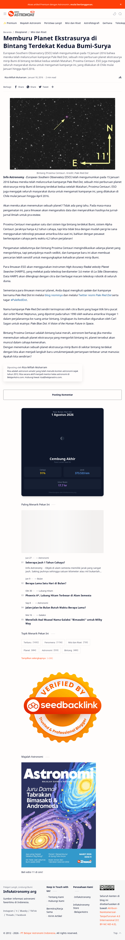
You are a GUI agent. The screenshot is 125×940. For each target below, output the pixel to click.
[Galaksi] (42, 615)
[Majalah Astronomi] (30, 23)
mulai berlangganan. (81, 4)
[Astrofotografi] (91, 23)
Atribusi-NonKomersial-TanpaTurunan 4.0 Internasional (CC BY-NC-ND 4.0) (110, 916)
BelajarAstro (81, 911)
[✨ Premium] (10, 23)
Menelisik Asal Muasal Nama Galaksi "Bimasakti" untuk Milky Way (63, 621)
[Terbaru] (31, 642)
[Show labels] (37, 658)
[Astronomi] (43, 557)
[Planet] (29, 650)
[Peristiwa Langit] (53, 23)
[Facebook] (21, 915)
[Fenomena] (53, 642)
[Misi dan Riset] (73, 23)
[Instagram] (8, 910)
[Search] (120, 13)
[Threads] (10, 915)
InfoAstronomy (82, 897)
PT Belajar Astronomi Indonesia (38, 933)
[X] (16, 910)
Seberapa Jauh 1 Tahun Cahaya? (45, 562)
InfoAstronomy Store (81, 906)
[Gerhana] (107, 23)
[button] (114, 13)
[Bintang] (71, 650)
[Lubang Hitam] (46, 590)
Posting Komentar (62, 394)
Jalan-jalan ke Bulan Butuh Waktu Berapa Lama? (55, 607)
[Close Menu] (121, 4)
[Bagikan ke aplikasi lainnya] (53, 86)
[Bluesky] (24, 910)
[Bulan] (40, 578)
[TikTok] (33, 910)
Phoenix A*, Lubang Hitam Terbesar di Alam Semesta (58, 595)
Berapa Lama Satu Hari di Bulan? (45, 583)
